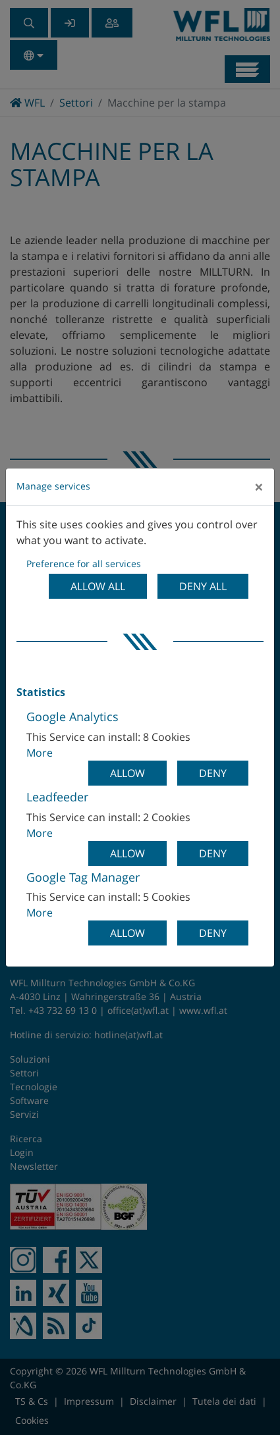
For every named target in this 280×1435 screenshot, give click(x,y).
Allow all (97, 586)
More (39, 752)
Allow (127, 773)
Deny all (203, 586)
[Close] (259, 486)
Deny (213, 773)
